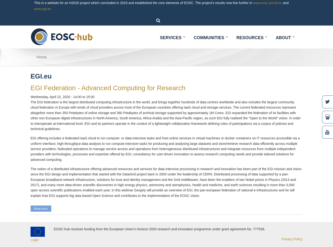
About (285, 37)
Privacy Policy (292, 239)
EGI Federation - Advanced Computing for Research (108, 88)
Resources (251, 37)
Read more (42, 208)
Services (172, 37)
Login (35, 240)
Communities (211, 37)
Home (41, 57)
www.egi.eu (42, 9)
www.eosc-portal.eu (267, 3)
